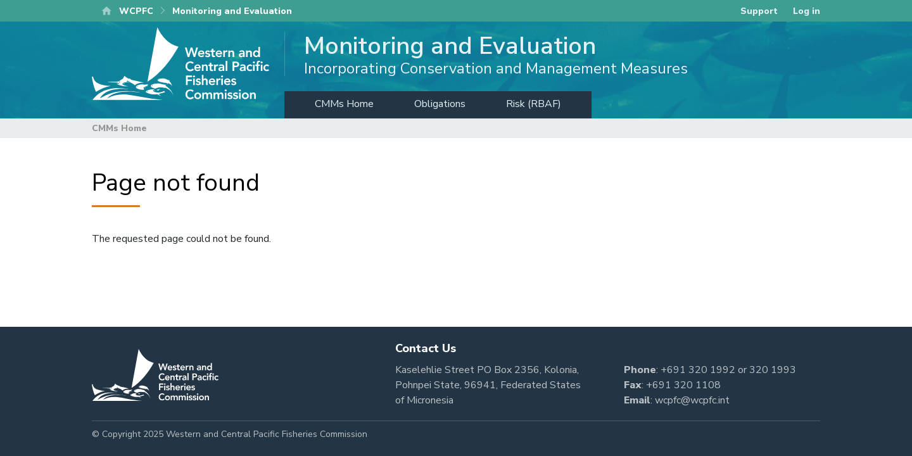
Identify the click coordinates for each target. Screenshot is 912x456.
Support (759, 11)
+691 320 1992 (698, 370)
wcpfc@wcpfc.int (692, 400)
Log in (806, 11)
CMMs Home (344, 104)
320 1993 (772, 370)
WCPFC (136, 11)
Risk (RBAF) (533, 104)
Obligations (440, 104)
